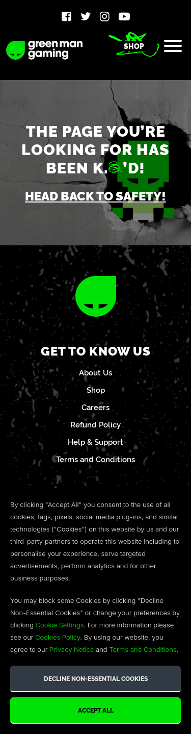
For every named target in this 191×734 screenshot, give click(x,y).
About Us (95, 372)
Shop (134, 46)
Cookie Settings (60, 625)
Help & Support (95, 441)
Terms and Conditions (95, 458)
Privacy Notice (71, 649)
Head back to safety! (95, 195)
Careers (95, 406)
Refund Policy (95, 424)
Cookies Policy (57, 637)
